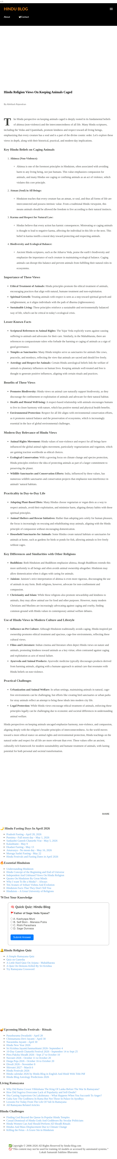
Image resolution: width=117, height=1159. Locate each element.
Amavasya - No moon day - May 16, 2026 (29, 850)
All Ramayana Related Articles (23, 1105)
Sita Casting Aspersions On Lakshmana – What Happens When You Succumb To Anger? (54, 1095)
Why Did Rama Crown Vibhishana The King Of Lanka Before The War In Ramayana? (52, 1089)
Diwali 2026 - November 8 (20, 1064)
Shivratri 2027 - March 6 (19, 1067)
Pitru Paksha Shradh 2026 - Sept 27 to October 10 (33, 1054)
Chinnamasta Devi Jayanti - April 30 (26, 1038)
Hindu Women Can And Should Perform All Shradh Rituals (38, 1123)
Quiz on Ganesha (15, 959)
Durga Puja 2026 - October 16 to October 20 (30, 1061)
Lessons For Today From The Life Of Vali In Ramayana (36, 1101)
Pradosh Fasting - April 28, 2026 (23, 834)
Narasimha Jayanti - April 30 (21, 1041)
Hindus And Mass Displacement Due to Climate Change (36, 1126)
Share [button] (105, 813)
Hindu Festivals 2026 (17, 1070)
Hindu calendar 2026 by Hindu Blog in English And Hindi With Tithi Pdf (45, 1073)
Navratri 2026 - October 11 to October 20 (28, 1057)
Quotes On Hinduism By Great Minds (26, 878)
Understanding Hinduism (19, 868)
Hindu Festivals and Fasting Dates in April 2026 (32, 856)
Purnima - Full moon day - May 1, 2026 (27, 837)
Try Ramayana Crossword (20, 969)
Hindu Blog (16, 9)
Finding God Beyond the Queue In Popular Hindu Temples (38, 1117)
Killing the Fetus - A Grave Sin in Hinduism (30, 1130)
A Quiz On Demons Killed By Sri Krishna (29, 965)
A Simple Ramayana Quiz (20, 956)
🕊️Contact (23, 16)
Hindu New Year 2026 (18, 1045)
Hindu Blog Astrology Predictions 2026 (27, 1077)
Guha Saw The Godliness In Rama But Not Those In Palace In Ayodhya (45, 1098)
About (7, 16)
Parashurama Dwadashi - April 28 (24, 1035)
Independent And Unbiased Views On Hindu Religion (35, 875)
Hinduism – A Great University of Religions (30, 891)
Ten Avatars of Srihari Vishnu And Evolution (30, 884)
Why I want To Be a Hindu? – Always (26, 881)
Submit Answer (22, 937)
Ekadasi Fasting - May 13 (20, 847)
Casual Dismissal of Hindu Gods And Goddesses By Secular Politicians (44, 1120)
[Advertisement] (58, 51)
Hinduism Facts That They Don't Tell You (28, 888)
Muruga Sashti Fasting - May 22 (23, 853)
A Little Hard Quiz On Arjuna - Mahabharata (30, 962)
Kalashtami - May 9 (17, 843)
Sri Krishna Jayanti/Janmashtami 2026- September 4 (34, 1048)
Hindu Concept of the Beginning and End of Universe (35, 872)
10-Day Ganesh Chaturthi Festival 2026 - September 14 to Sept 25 (42, 1051)
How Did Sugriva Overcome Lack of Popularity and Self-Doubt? (41, 1092)
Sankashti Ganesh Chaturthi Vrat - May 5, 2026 (31, 840)
